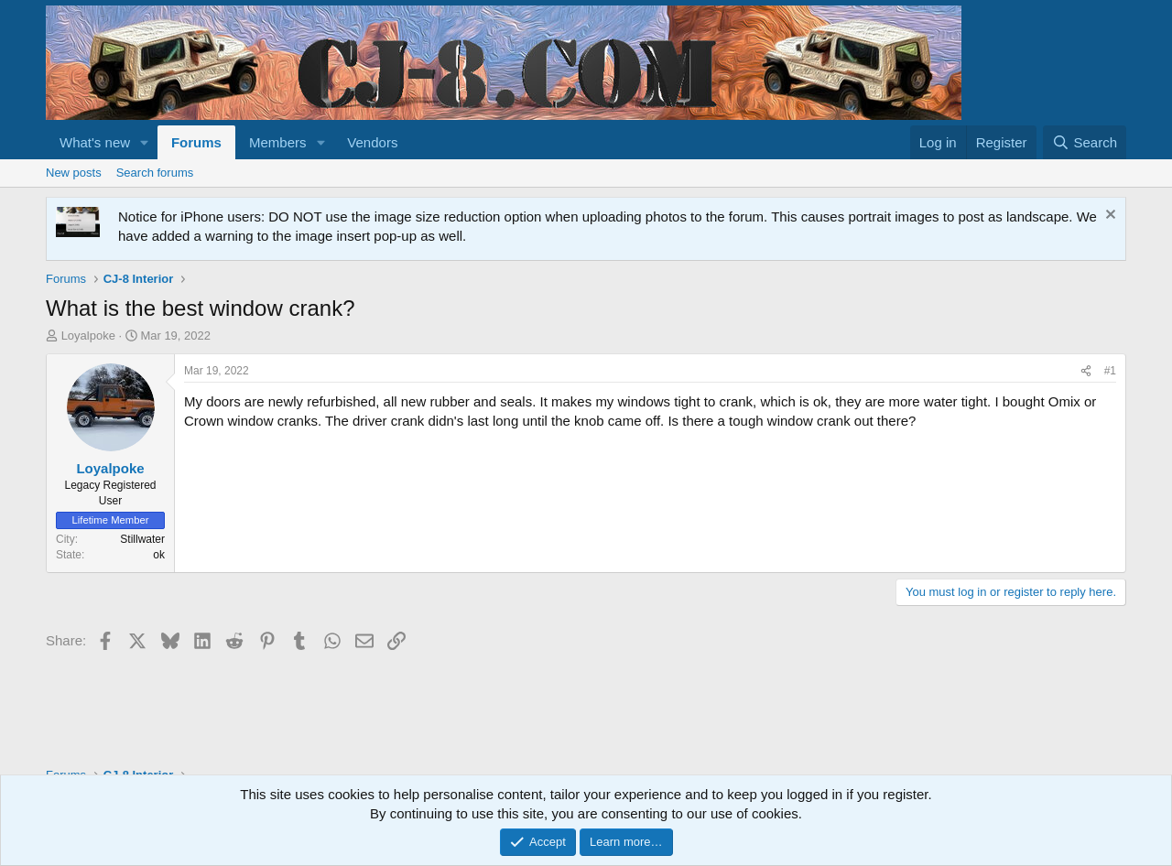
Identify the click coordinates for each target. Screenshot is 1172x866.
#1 (1110, 370)
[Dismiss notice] (1108, 216)
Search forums (155, 172)
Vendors (372, 142)
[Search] (1084, 142)
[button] (144, 142)
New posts (74, 172)
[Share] (1086, 371)
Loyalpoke (88, 335)
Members (278, 142)
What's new (95, 142)
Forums (196, 142)
